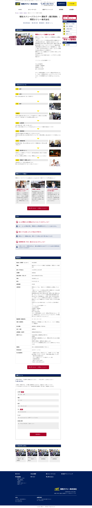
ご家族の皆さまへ (20, 480)
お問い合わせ (61, 3)
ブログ (33, 476)
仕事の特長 (35, 22)
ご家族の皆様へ (69, 28)
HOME (20, 9)
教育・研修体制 (20, 479)
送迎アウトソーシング (47, 9)
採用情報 (61, 9)
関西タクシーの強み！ (21, 478)
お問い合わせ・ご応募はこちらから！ (38, 208)
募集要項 (42, 22)
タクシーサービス (32, 9)
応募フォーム (50, 22)
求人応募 (72, 3)
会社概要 (71, 9)
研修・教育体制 (69, 26)
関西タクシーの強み (70, 23)
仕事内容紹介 (27, 22)
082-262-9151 (47, 4)
